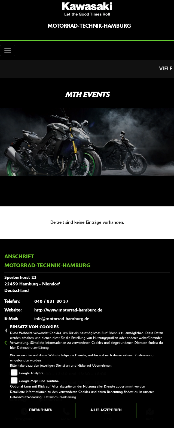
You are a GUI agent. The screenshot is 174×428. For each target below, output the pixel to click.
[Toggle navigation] (7, 50)
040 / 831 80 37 (51, 302)
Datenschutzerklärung (33, 348)
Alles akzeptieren (105, 410)
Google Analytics (31, 373)
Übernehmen (40, 410)
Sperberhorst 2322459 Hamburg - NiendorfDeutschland (32, 284)
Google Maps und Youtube (39, 381)
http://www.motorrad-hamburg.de (68, 310)
